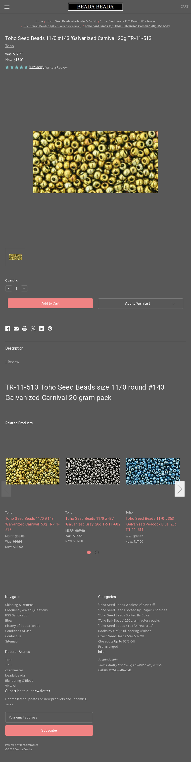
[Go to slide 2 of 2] (97, 552)
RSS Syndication (17, 615)
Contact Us (13, 636)
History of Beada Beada (22, 625)
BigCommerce (29, 745)
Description (14, 348)
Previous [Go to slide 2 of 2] (6, 488)
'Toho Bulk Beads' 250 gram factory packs (129, 620)
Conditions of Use (18, 631)
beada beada (15, 675)
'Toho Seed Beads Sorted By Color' (124, 615)
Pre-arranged (108, 646)
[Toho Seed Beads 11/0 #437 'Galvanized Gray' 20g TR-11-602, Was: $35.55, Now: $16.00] (93, 471)
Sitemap (11, 641)
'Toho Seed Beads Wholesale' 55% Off (126, 604)
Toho (8, 659)
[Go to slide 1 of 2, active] (89, 552)
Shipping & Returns (19, 604)
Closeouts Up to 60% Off (116, 641)
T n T (8, 665)
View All (10, 685)
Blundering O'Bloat (19, 680)
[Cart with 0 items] (184, 6)
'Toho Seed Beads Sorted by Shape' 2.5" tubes (132, 610)
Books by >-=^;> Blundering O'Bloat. (124, 631)
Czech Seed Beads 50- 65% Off (121, 636)
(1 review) (36, 67)
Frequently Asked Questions (26, 610)
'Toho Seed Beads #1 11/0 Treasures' (125, 625)
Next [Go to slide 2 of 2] (180, 488)
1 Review (12, 362)
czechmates (14, 670)
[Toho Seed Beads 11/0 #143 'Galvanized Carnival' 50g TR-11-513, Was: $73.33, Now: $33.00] (32, 471)
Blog (8, 620)
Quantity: (11, 280)
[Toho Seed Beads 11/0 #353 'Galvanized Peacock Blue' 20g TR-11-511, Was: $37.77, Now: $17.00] (153, 471)
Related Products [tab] (19, 423)
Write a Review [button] (57, 67)
